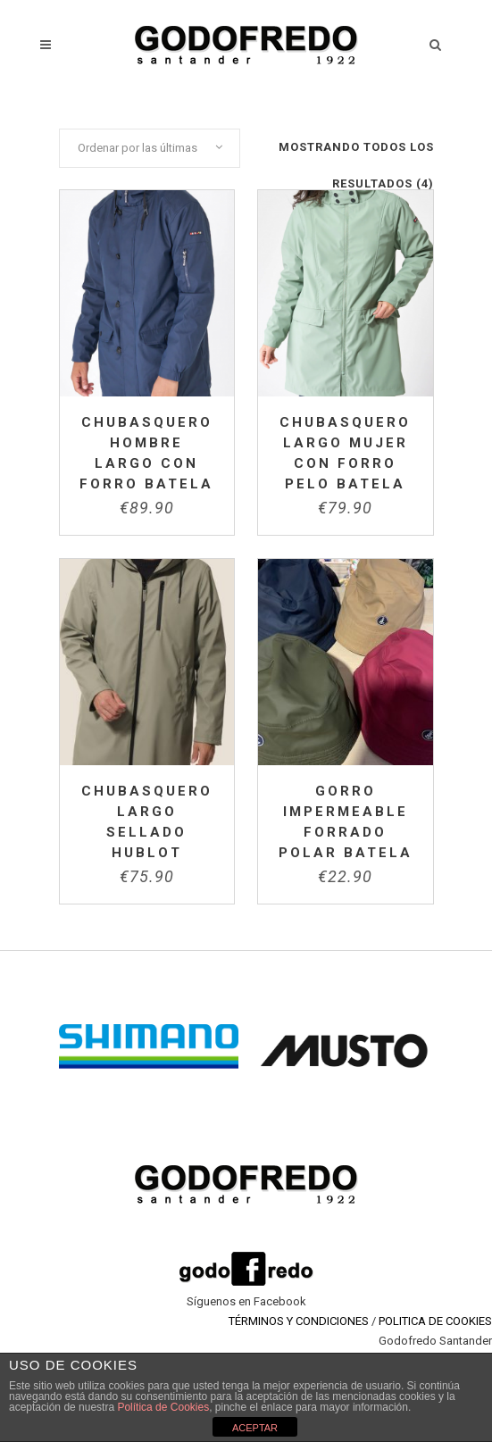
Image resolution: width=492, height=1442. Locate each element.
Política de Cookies (163, 1407)
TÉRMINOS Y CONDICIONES (299, 1321)
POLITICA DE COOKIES (435, 1321)
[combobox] (149, 148)
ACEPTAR (255, 1427)
